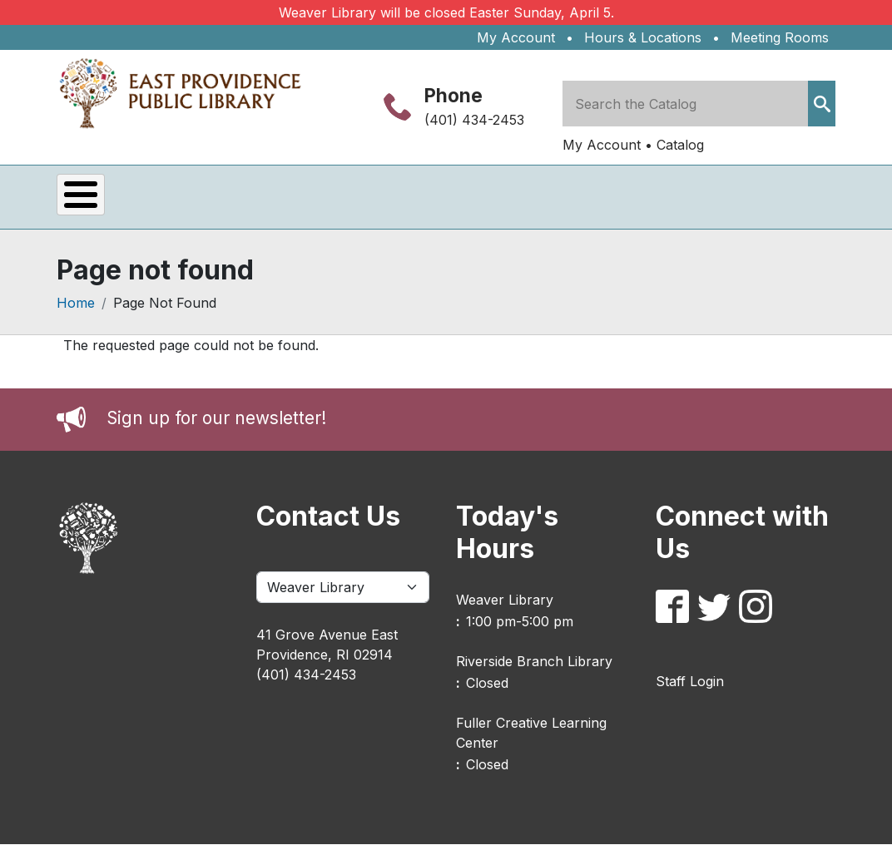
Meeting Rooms (780, 37)
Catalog (680, 144)
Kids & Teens (462, 200)
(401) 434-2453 (474, 119)
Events (107, 200)
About (585, 200)
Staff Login (690, 687)
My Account (516, 37)
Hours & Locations (642, 37)
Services (216, 200)
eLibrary (330, 200)
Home (76, 309)
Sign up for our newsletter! (216, 424)
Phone (453, 95)
